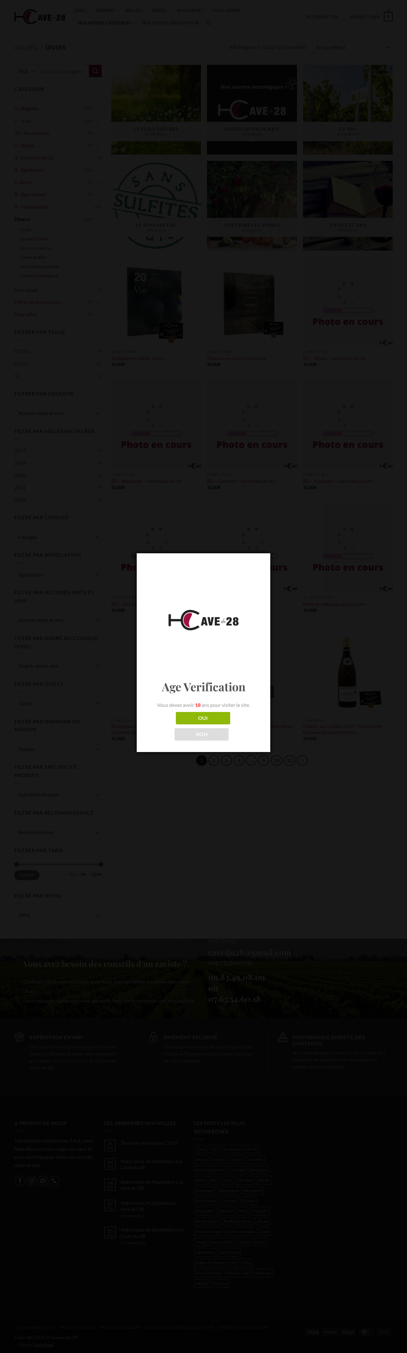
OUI (203, 718)
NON (202, 734)
